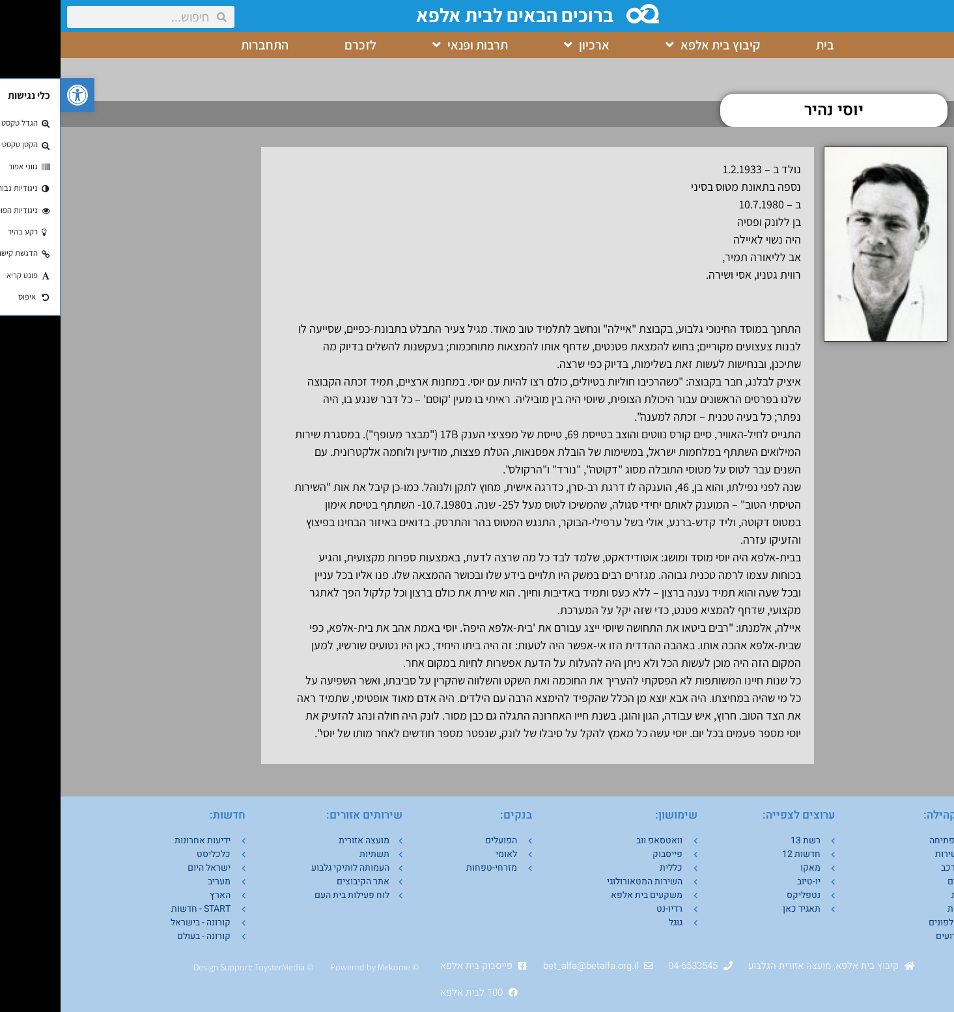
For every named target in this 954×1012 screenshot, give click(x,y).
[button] (17, 95)
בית (764, 44)
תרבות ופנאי (409, 45)
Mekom (331, 967)
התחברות (204, 44)
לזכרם (300, 44)
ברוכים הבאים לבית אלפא (456, 15)
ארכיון (526, 45)
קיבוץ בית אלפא (652, 45)
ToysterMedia (219, 967)
